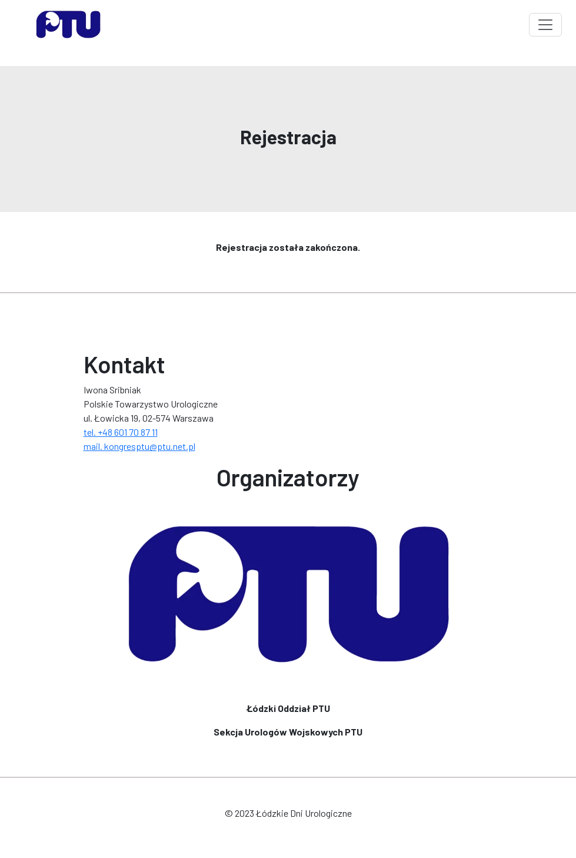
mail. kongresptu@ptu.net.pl (139, 446)
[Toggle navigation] (545, 25)
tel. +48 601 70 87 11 (121, 432)
